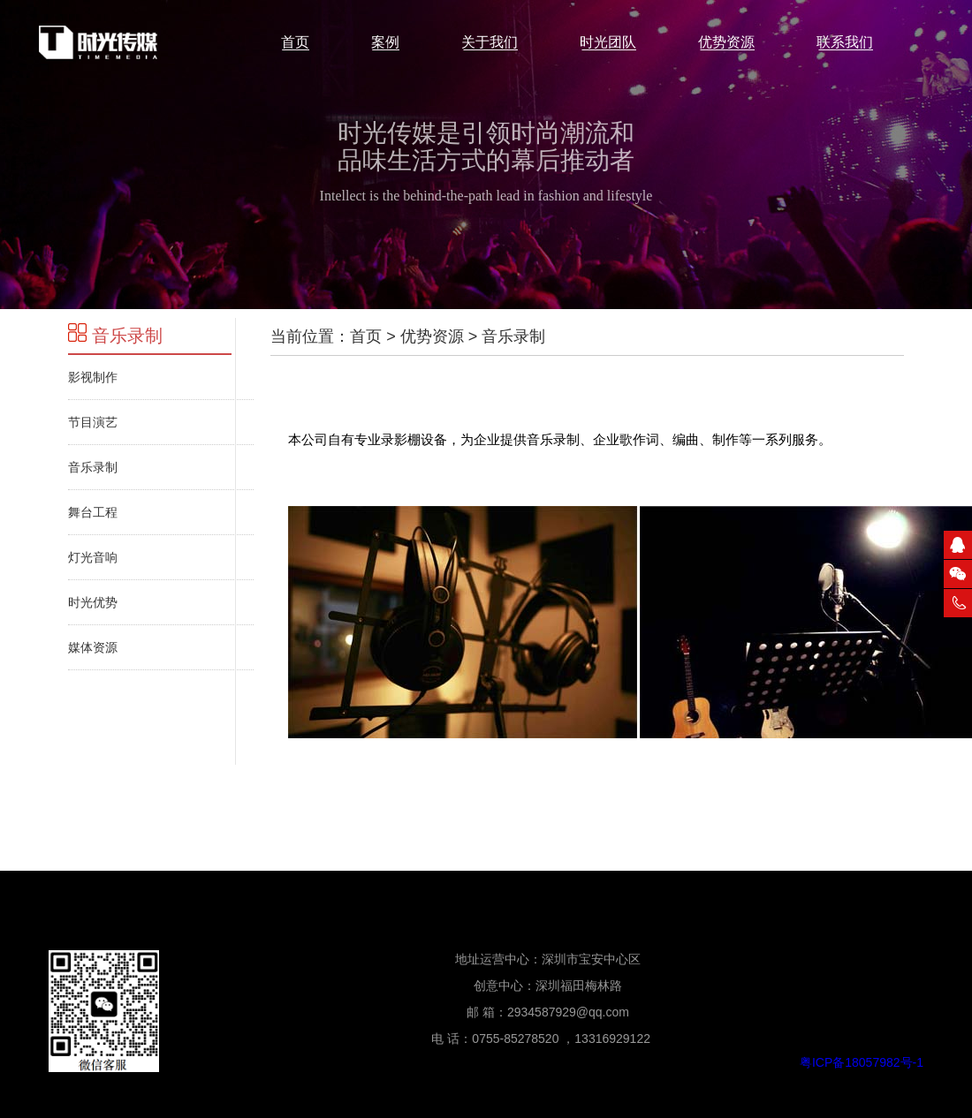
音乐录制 (115, 335)
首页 (366, 336)
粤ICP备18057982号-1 (861, 1062)
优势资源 (432, 336)
